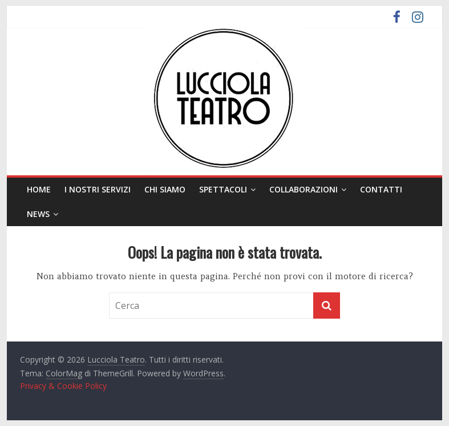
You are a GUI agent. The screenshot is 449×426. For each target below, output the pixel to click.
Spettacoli (223, 189)
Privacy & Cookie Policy (63, 385)
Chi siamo (164, 189)
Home (39, 189)
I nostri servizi (97, 189)
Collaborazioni (303, 189)
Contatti (381, 189)
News (38, 213)
